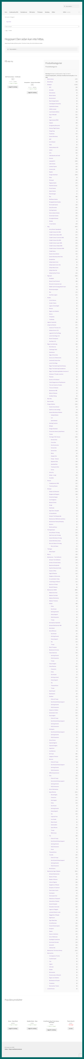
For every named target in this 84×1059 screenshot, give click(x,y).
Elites (52, 606)
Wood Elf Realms (53, 587)
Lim (52, 417)
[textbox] (42, 26)
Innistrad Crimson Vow (54, 360)
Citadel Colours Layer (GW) (55, 243)
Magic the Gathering (52, 344)
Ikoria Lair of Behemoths (55, 357)
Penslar (49, 480)
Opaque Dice (54, 456)
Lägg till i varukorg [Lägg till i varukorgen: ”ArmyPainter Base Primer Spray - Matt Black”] (51, 1030)
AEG (50, 87)
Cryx (50, 961)
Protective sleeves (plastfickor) (56, 431)
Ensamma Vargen (53, 497)
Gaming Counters (53, 423)
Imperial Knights (53, 745)
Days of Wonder (53, 114)
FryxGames (51, 133)
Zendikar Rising (53, 396)
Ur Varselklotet (53, 513)
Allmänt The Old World (54, 559)
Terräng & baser (51, 529)
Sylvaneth (51, 945)
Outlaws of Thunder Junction (56, 374)
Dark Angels (54, 800)
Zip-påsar (51, 478)
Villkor (53, 12)
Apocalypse (52, 628)
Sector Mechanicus (53, 789)
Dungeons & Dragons (54, 494)
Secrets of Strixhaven (54, 379)
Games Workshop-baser (55, 540)
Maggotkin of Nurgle (54, 915)
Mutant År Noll (52, 502)
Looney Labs (52, 169)
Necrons (51, 759)
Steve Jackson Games (54, 213)
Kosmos (51, 158)
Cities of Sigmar (53, 882)
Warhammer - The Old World (54, 557)
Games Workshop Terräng (55, 538)
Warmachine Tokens (54, 986)
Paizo (50, 177)
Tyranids (51, 854)
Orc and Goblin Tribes (54, 579)
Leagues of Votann (53, 756)
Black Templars (53, 647)
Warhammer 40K (53, 390)
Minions (51, 308)
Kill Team (51, 753)
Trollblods (51, 319)
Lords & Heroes (51, 988)
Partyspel (51, 180)
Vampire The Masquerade (55, 516)
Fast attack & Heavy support (57, 781)
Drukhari (51, 696)
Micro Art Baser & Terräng (55, 543)
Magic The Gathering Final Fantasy (57, 366)
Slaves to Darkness (53, 934)
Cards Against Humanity (55, 103)
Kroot (52, 849)
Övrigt (50, 505)
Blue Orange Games (54, 101)
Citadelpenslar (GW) (54, 483)
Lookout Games (53, 166)
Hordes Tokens (52, 303)
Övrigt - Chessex (55, 458)
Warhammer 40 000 (52, 590)
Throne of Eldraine (53, 387)
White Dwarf (52, 551)
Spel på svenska (53, 207)
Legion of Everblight (54, 306)
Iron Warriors (52, 751)
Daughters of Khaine (54, 885)
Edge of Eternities (53, 355)
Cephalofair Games (53, 106)
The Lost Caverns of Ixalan (55, 385)
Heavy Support (54, 614)
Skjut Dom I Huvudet (54, 510)
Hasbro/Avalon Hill (53, 147)
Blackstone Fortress (54, 650)
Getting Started (55, 611)
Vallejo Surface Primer (54, 273)
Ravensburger (52, 193)
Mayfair (51, 172)
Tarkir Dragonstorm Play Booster (57, 382)
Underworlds (52, 947)
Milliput (51, 426)
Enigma (51, 122)
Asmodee (51, 90)
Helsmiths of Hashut (54, 901)
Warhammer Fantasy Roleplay (56, 521)
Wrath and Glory (53, 527)
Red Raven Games (53, 199)
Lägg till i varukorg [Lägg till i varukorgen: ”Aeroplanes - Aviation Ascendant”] (32, 92)
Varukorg (47, 12)
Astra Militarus (52, 631)
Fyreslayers (52, 893)
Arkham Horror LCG (54, 330)
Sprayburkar (52, 259)
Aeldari (51, 603)
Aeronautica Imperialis (54, 622)
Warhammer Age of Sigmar (53, 871)
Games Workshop (53, 136)
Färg (48, 226)
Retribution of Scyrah (54, 980)
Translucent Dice (55, 467)
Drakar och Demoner (54, 491)
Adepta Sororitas (53, 592)
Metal (52, 453)
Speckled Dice (54, 464)
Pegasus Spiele (52, 183)
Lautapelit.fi (52, 161)
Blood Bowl (50, 81)
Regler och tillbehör (54, 311)
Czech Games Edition (54, 112)
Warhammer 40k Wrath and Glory (57, 519)
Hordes (49, 297)
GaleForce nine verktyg (54, 409)
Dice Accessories (55, 445)
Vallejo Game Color (53, 262)
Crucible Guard (52, 958)
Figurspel (49, 275)
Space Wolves (54, 827)
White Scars (54, 833)
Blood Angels (54, 794)
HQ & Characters (55, 617)
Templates (51, 316)
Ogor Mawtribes (53, 920)
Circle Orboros (52, 300)
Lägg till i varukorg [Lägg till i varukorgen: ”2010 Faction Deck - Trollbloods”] (13, 87)
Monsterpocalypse (53, 289)
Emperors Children (53, 710)
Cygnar (51, 964)
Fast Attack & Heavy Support (58, 702)
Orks (50, 775)
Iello (50, 153)
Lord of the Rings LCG (54, 336)
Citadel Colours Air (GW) (55, 232)
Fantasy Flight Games (54, 128)
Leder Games (52, 163)
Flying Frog (52, 131)
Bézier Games (52, 95)
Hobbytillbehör (54, 415)
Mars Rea (49, 398)
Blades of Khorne (53, 879)
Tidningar (49, 549)
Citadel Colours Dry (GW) (55, 240)
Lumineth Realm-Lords (54, 912)
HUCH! (50, 150)
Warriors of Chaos (53, 584)
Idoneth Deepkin (53, 904)
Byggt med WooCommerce (15, 1049)
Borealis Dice (54, 439)
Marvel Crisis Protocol (54, 281)
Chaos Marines (52, 666)
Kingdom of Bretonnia (54, 576)
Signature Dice (54, 461)
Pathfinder (51, 508)
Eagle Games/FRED (53, 120)
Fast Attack (53, 609)
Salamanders (54, 824)
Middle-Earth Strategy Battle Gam (57, 286)
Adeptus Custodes (53, 595)
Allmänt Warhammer (54, 874)
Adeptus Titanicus (53, 600)
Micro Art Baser (54, 546)
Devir (50, 117)
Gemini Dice (54, 450)
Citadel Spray (52, 251)
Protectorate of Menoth (55, 975)
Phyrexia (51, 376)
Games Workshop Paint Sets (56, 256)
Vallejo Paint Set (53, 270)
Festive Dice (54, 448)
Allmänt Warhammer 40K (55, 625)
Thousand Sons (54, 685)
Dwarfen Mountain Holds (55, 568)
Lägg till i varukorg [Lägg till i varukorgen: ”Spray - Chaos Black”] (13, 1028)
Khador (51, 969)
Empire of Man (52, 570)
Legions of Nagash (53, 909)
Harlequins (51, 729)
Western (51, 524)
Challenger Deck (53, 349)
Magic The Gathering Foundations (57, 368)
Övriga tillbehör (51, 404)
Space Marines (52, 792)
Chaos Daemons (53, 652)
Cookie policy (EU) (13, 12)
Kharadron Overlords (54, 906)
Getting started (55, 677)
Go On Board (52, 142)
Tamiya (51, 434)
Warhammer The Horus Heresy (54, 950)
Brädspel (49, 84)
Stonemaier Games (53, 215)
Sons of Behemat (53, 936)
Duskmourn (52, 352)
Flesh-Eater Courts (53, 890)
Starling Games (53, 210)
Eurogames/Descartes (54, 125)
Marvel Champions (53, 338)
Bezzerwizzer (52, 98)
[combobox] (42, 26)
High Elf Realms (53, 573)
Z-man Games (52, 224)
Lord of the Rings (53, 363)
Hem (6, 12)
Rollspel (49, 489)
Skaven (51, 931)
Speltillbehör (54, 420)
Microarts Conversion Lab (55, 284)
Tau (50, 835)
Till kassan (39, 12)
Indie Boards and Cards (54, 155)
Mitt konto (32, 12)
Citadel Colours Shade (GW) (55, 245)
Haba (50, 144)
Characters (53, 669)
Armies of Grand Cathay (54, 562)
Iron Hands (53, 819)
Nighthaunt (52, 917)
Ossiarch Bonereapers (54, 926)
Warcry (49, 554)
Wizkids (51, 221)
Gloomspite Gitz (53, 895)
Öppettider (8, 21)
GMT (50, 139)
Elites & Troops (54, 699)
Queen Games (52, 191)
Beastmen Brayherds (54, 565)
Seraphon (51, 928)
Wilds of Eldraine (53, 393)
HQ (51, 641)
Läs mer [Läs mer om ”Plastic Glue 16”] (70, 1028)
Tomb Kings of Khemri (54, 581)
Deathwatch (52, 693)
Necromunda (50, 401)
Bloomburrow (52, 346)
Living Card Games (51, 325)
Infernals (51, 967)
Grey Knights (52, 715)
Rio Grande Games (53, 204)
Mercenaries (52, 972)
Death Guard (52, 691)
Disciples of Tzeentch (54, 887)
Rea (50, 196)
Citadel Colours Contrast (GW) (56, 237)
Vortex (52, 469)
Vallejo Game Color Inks (55, 265)
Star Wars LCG (52, 341)
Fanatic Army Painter (54, 254)
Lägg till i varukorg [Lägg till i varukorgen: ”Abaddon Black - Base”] (32, 1028)
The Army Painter (53, 486)
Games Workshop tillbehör (55, 412)
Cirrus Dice (53, 442)
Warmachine (50, 953)
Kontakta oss (24, 12)
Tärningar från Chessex (54, 437)
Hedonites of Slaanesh (54, 898)
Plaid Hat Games (53, 185)
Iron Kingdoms (52, 499)
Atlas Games (52, 92)
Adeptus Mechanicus (54, 598)
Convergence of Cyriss (54, 956)
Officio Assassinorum (54, 773)
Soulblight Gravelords (54, 939)
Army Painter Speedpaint (55, 229)
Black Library (50, 79)
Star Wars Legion (53, 295)
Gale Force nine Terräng (55, 535)
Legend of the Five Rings (55, 333)
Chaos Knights (52, 663)
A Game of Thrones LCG (54, 327)
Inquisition (51, 748)
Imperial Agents (53, 743)
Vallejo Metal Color (53, 267)
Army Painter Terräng (54, 532)
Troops (52, 620)
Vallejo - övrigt (52, 475)
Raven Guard (54, 822)
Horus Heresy (52, 740)
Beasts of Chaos (53, 876)
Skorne (51, 314)
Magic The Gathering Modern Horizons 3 (59, 371)
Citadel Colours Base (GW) (55, 234)
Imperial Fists (54, 816)
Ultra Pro (51, 472)
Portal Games (52, 188)
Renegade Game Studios (55, 202)
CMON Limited (52, 109)
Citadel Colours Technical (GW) (56, 248)
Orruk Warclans (53, 923)
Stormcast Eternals (54, 942)
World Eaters (52, 868)
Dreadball (51, 278)
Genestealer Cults (53, 712)
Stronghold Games (53, 218)
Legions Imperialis (51, 322)
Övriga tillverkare (53, 174)
